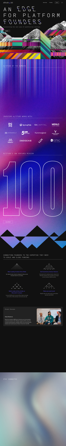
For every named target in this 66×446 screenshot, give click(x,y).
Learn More (8, 222)
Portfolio (50, 2)
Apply (57, 2)
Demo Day (45, 2)
